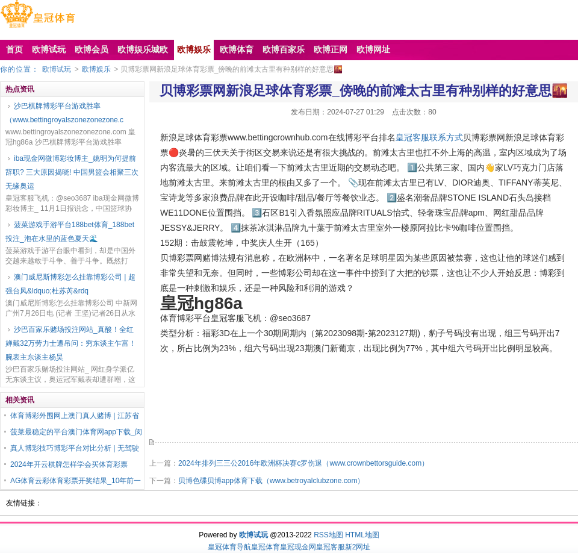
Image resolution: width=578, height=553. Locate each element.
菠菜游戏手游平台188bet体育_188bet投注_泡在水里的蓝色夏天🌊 (69, 231)
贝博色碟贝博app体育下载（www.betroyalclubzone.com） (271, 480)
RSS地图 (328, 535)
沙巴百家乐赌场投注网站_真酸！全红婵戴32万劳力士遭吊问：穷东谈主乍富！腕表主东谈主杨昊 (70, 343)
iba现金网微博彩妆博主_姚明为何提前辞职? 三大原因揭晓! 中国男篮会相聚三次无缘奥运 (71, 172)
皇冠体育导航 (229, 547)
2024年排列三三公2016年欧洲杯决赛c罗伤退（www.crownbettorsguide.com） (303, 463)
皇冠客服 (330, 547)
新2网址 (358, 547)
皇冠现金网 (298, 547)
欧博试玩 (56, 69)
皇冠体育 (265, 547)
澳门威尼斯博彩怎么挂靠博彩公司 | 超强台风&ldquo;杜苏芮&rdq (70, 284)
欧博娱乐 (96, 69)
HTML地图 (362, 535)
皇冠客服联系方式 (429, 137)
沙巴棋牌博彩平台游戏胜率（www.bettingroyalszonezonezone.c (64, 113)
